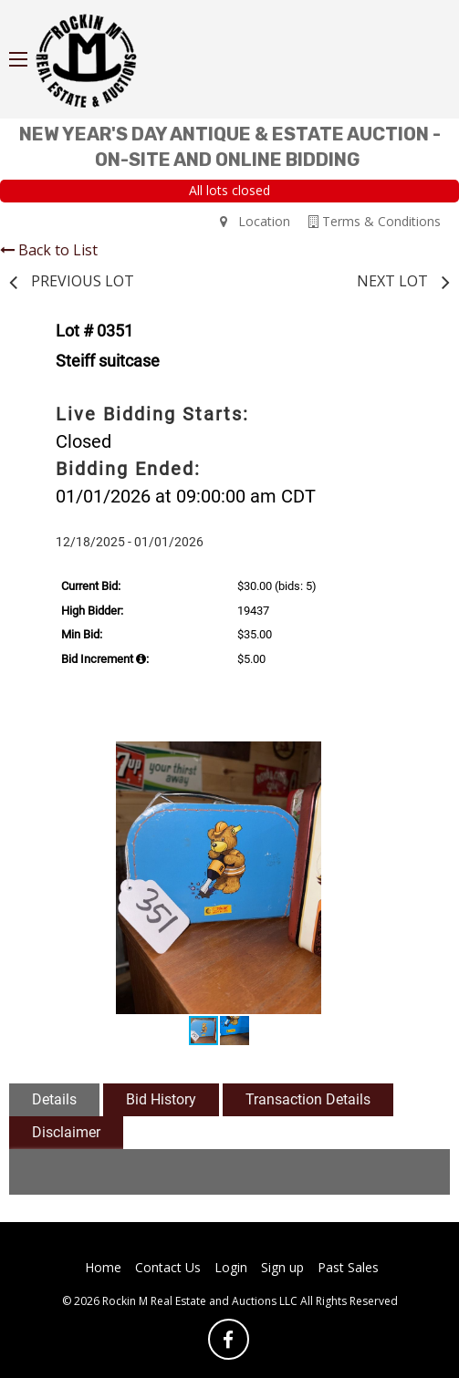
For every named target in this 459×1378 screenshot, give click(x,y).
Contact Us (168, 1267)
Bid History (161, 1099)
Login (230, 1267)
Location (255, 221)
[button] (407, 757)
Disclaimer (66, 1132)
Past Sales (348, 1267)
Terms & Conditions (374, 221)
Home (103, 1267)
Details (54, 1099)
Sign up (282, 1267)
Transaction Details (307, 1099)
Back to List (49, 250)
